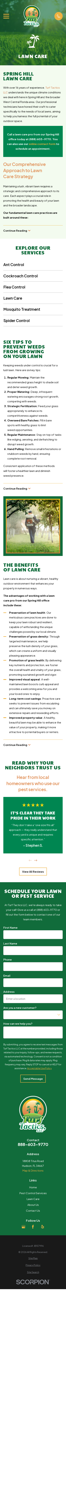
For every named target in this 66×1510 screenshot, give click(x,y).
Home (33, 1187)
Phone (7, 959)
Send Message (33, 1078)
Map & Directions (33, 1170)
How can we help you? (17, 1023)
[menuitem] (33, 1258)
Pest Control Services (33, 1193)
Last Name (10, 943)
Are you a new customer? (20, 1007)
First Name (10, 927)
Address (9, 991)
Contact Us (33, 1210)
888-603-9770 (33, 1144)
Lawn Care (33, 1199)
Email (6, 975)
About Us (33, 1204)
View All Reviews (33, 871)
